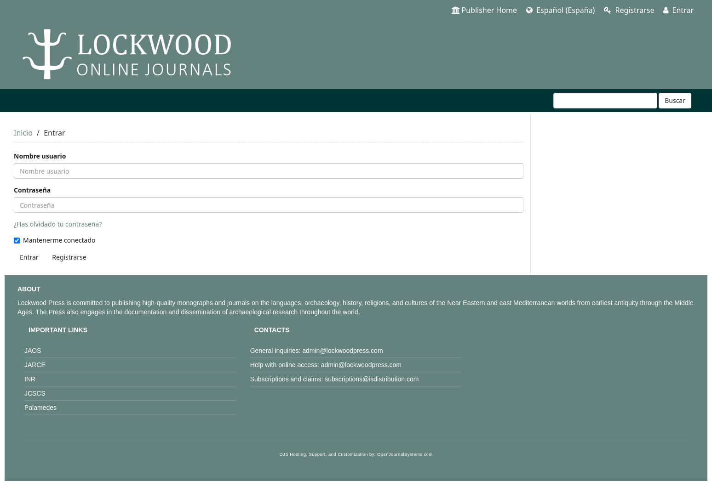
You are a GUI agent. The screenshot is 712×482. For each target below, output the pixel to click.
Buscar (675, 100)
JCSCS (35, 393)
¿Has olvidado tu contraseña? (58, 224)
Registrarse (629, 10)
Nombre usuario (40, 156)
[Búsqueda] (605, 100)
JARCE (35, 365)
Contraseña (32, 190)
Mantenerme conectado (55, 240)
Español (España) (560, 10)
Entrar (678, 10)
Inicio (23, 133)
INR (29, 379)
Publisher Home (484, 10)
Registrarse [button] (69, 257)
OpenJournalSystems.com (405, 454)
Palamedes (40, 407)
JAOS (32, 350)
